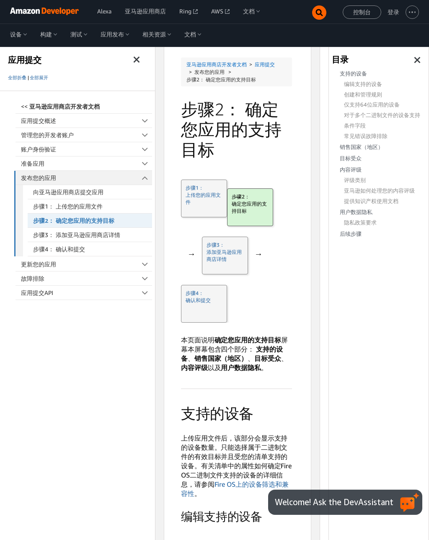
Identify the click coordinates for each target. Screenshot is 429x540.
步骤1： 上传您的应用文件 (68, 206)
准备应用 (86, 163)
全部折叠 (17, 78)
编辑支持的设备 (363, 84)
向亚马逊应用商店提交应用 (68, 192)
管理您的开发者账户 (86, 135)
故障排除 (86, 278)
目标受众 (351, 158)
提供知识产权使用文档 (371, 201)
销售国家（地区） (361, 147)
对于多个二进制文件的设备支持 (382, 115)
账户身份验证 (86, 149)
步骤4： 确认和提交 (59, 249)
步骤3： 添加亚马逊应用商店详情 (76, 234)
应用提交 (265, 64)
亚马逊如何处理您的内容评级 (379, 191)
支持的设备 (353, 73)
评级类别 (355, 180)
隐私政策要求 (360, 222)
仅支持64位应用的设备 (372, 105)
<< (60, 106)
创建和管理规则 (363, 94)
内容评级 (351, 170)
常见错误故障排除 (366, 136)
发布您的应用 (86, 178)
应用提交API (86, 293)
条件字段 (355, 126)
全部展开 (39, 78)
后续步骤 (351, 234)
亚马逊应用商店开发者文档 (216, 64)
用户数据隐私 (356, 212)
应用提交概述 (86, 121)
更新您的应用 (86, 264)
